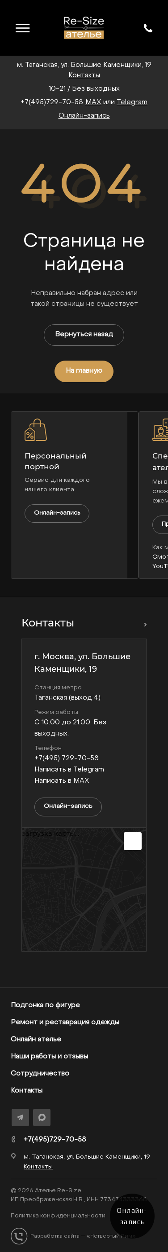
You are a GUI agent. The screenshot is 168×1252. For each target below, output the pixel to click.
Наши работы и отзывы (49, 1057)
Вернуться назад (84, 334)
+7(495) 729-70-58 (66, 758)
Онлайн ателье (36, 1039)
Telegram (132, 102)
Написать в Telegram (69, 770)
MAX (93, 102)
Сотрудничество (40, 1074)
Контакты (26, 1091)
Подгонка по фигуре (45, 1005)
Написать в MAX (61, 781)
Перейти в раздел (145, 624)
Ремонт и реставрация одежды (65, 1022)
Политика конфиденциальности (58, 1216)
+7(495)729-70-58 (52, 102)
